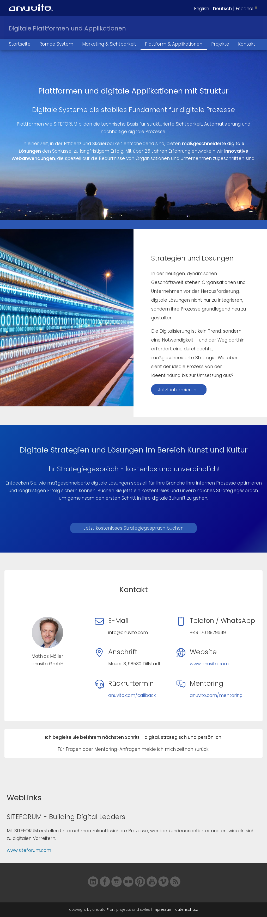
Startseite (20, 44)
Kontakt (246, 44)
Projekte (220, 44)
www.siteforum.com (29, 850)
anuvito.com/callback (132, 695)
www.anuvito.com (209, 664)
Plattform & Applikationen (173, 44)
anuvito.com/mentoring (216, 695)
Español (244, 8)
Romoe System (56, 44)
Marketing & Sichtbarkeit (109, 44)
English (201, 8)
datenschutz (186, 909)
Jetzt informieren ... (179, 390)
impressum (162, 909)
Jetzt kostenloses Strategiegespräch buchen (133, 528)
